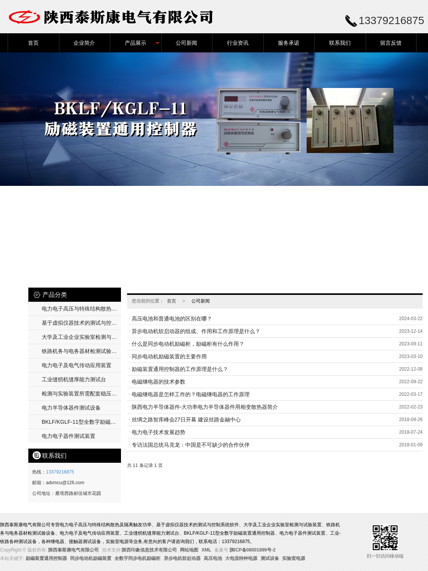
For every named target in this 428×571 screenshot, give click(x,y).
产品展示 (135, 43)
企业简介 (84, 43)
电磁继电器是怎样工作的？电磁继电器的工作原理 (191, 394)
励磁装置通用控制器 (46, 558)
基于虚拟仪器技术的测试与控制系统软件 (81, 323)
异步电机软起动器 (182, 558)
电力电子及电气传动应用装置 (76, 365)
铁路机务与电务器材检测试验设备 (81, 351)
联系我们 (340, 43)
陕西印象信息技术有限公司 (149, 550)
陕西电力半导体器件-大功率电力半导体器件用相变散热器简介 (205, 407)
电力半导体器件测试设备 (71, 408)
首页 (33, 43)
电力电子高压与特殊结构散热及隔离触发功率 (81, 309)
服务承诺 (288, 43)
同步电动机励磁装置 (90, 558)
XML (206, 550)
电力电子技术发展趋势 (158, 432)
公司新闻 (186, 43)
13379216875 (60, 472)
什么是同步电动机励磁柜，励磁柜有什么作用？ (188, 344)
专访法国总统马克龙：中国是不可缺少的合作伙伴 (191, 445)
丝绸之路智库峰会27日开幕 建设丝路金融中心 (186, 419)
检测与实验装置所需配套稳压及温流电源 (81, 393)
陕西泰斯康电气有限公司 (73, 550)
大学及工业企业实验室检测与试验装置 (81, 337)
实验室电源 (293, 558)
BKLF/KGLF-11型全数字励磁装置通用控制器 (81, 422)
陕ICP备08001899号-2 (253, 550)
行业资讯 (237, 43)
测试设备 (270, 558)
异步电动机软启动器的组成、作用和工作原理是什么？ (196, 331)
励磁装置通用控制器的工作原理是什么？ (180, 369)
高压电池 (213, 558)
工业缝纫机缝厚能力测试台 (74, 379)
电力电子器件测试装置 (68, 436)
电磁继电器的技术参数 (158, 382)
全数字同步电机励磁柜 (137, 558)
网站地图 (189, 550)
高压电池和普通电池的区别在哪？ (172, 319)
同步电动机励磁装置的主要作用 (169, 356)
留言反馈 (391, 43)
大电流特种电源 (241, 558)
